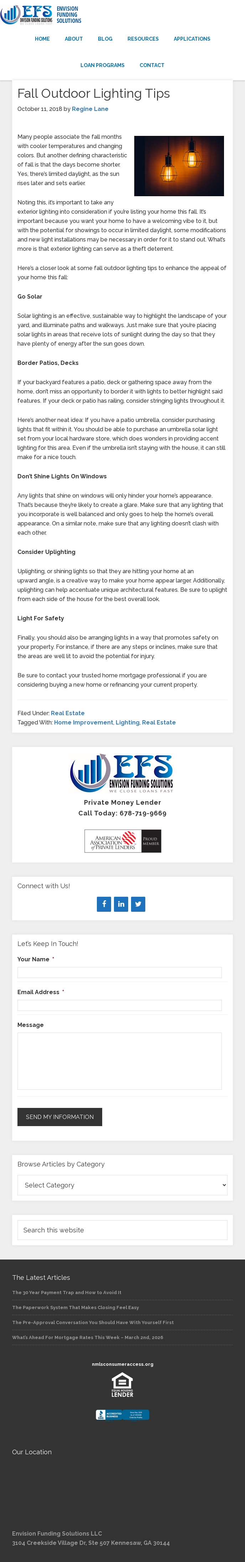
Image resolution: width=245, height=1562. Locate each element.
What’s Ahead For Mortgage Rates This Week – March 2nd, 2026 (87, 1337)
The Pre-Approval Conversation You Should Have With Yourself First (93, 1322)
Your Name (35, 959)
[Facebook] (104, 904)
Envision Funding (122, 15)
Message (30, 1025)
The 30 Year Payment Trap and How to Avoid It (66, 1292)
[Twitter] (138, 904)
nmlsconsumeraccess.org (122, 1364)
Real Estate (68, 713)
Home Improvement (83, 722)
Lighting (128, 722)
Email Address (40, 992)
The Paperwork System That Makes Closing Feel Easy (75, 1307)
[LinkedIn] (121, 904)
